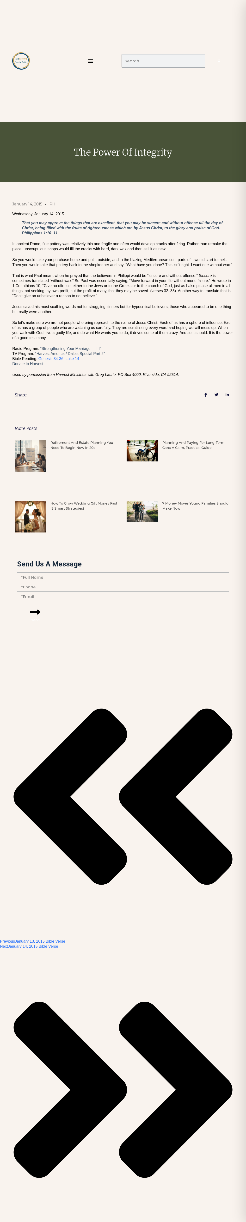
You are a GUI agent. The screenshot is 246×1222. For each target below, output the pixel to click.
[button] (91, 61)
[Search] (219, 61)
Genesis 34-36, (58, 359)
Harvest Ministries (71, 375)
